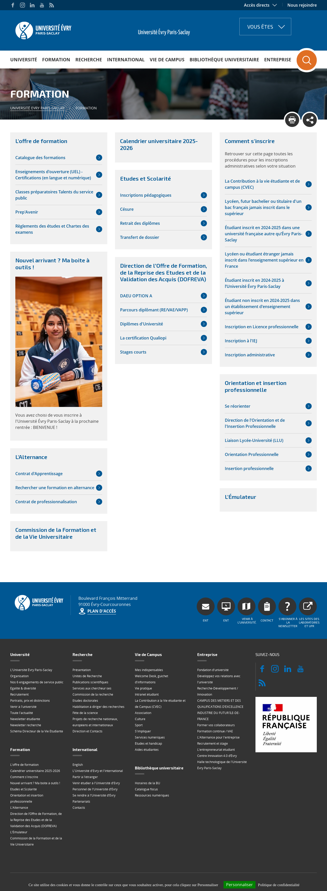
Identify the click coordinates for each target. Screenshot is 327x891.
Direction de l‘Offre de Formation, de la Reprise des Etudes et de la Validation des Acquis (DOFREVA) (36, 820)
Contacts (79, 807)
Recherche (88, 59)
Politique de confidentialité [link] (278, 885)
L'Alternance (19, 807)
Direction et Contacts (87, 731)
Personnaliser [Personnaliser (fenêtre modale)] (239, 884)
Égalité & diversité (23, 688)
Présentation (82, 670)
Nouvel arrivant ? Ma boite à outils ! (35, 783)
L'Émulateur (18, 832)
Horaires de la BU (147, 783)
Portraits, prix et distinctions (30, 700)
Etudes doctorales (85, 700)
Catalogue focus (146, 789)
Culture (140, 719)
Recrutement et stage (212, 743)
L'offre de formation (24, 765)
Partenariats (81, 801)
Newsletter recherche (25, 725)
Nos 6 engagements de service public (36, 682)
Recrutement (19, 694)
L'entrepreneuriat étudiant (216, 749)
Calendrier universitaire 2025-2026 (35, 771)
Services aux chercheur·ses (92, 688)
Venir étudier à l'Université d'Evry (96, 783)
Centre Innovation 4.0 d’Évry (217, 756)
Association (143, 713)
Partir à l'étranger (85, 777)
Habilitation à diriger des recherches (98, 707)
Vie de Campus (167, 59)
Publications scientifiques (90, 682)
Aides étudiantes (147, 749)
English (78, 765)
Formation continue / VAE (215, 731)
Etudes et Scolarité (23, 789)
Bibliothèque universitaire (224, 59)
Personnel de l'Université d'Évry (95, 789)
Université (23, 59)
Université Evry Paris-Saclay (37, 107)
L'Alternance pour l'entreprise (218, 737)
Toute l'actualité (21, 713)
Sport (139, 725)
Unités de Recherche (87, 676)
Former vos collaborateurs (216, 725)
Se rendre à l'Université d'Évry (94, 795)
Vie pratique (143, 688)
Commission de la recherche (93, 694)
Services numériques (150, 737)
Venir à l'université (23, 707)
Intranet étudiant (147, 694)
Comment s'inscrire (24, 777)
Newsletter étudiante (25, 719)
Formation (56, 59)
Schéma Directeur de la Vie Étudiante (36, 731)
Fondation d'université (213, 670)
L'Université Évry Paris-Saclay (31, 670)
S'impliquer (143, 731)
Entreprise (277, 59)
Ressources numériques (152, 795)
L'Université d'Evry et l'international (98, 771)
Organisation (19, 676)
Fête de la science (85, 713)
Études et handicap (148, 743)
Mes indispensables (149, 670)
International (126, 59)
